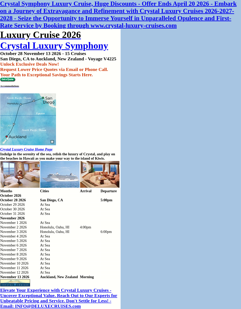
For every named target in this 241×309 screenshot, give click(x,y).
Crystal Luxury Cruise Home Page (26, 149)
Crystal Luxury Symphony (54, 45)
